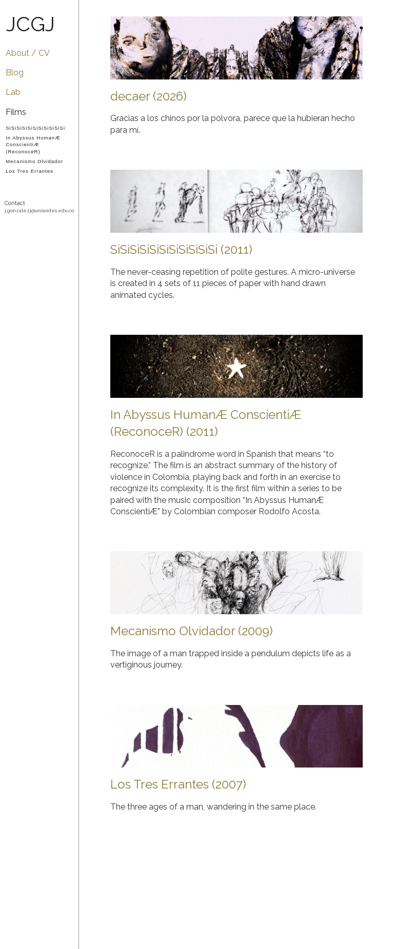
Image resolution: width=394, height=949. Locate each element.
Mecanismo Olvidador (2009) (191, 630)
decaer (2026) (148, 96)
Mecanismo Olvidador (34, 161)
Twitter (64, 230)
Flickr (11, 247)
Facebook (51, 230)
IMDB (37, 247)
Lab (13, 92)
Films (16, 112)
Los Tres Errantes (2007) (178, 784)
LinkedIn (24, 247)
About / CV (28, 53)
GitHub (11, 230)
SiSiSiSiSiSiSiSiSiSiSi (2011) (181, 249)
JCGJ (30, 24)
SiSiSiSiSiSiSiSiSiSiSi (35, 128)
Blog (15, 72)
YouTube (37, 230)
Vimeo (24, 230)
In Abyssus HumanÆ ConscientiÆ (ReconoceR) (33, 144)
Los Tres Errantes (29, 171)
